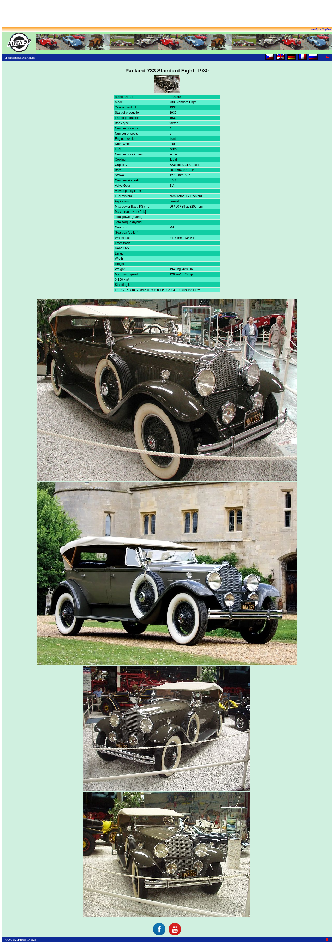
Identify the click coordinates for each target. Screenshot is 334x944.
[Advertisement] (167, 14)
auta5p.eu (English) (321, 29)
